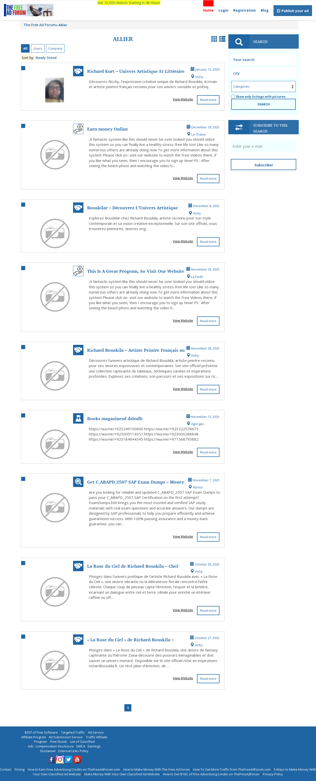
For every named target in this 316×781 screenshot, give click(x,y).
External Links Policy (73, 751)
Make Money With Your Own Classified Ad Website (122, 774)
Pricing (19, 769)
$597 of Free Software (41, 732)
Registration (244, 10)
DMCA (80, 746)
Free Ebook (58, 741)
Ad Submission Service (66, 737)
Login (223, 10)
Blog (265, 10)
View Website (183, 99)
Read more (208, 100)
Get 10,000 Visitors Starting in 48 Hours (129, 2)
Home (208, 10)
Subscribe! (264, 165)
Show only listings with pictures (258, 97)
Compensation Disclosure (54, 746)
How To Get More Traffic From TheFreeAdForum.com (232, 769)
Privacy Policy (273, 774)
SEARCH (263, 104)
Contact (5, 769)
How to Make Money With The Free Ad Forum (156, 769)
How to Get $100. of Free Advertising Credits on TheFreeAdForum (211, 774)
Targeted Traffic (73, 732)
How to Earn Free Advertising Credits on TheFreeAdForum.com (74, 769)
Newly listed (46, 57)
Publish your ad (293, 10)
